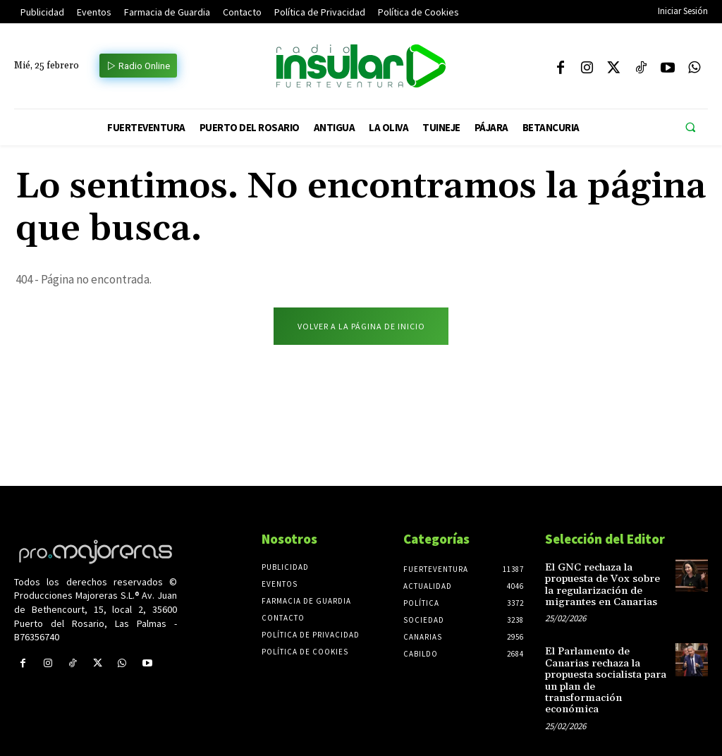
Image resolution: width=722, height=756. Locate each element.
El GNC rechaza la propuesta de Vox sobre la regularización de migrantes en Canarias (605, 585)
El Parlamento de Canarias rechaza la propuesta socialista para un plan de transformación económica (605, 673)
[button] (690, 127)
